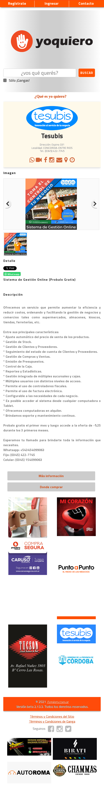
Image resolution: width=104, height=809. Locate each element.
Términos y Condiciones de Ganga (52, 721)
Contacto (86, 3)
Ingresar (52, 3)
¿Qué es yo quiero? (51, 96)
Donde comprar (51, 486)
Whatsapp (12, 274)
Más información (51, 475)
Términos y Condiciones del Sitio (52, 716)
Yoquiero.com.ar (57, 701)
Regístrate (17, 3)
